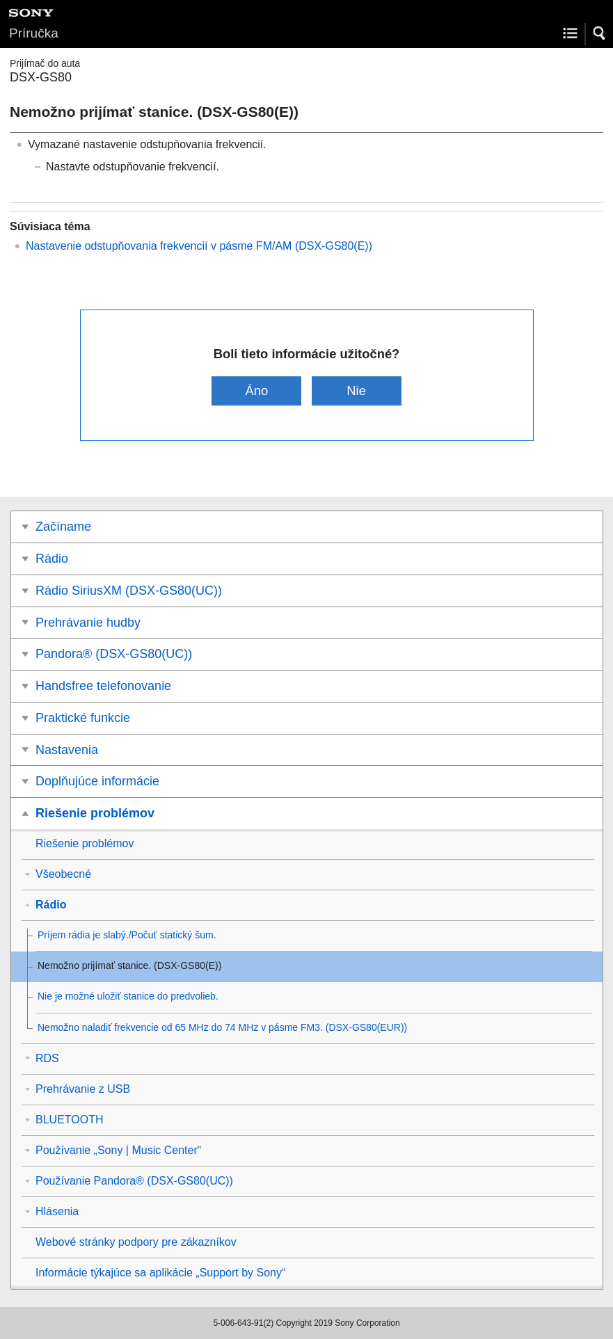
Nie (356, 390)
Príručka (33, 33)
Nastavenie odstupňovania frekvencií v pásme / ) (199, 246)
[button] (600, 33)
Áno (257, 390)
